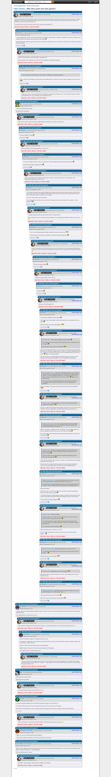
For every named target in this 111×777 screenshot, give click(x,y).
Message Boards (20, 6)
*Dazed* (24, 606)
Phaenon (19, 33)
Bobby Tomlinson (25, 14)
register (96, 2)
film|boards (18, 1)
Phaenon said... (46, 339)
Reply (77, 14)
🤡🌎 (23, 45)
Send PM (74, 14)
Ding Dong (18, 45)
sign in (90, 2)
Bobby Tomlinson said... (49, 372)
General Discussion (33, 6)
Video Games (19, 9)
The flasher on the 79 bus (24, 743)
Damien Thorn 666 (27, 730)
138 (23, 698)
